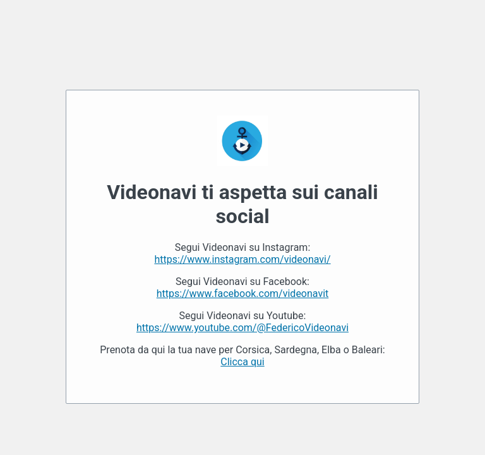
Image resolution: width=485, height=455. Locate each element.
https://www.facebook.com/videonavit (243, 294)
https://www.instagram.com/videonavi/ (242, 259)
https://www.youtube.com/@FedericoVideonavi (242, 328)
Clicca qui (242, 362)
